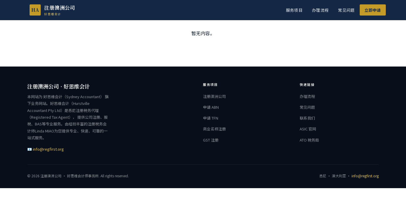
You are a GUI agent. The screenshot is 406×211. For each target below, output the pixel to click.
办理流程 (320, 10)
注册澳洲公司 (214, 96)
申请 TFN (210, 118)
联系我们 (307, 118)
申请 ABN (211, 107)
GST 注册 (211, 140)
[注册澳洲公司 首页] (47, 10)
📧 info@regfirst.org (45, 149)
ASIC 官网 (308, 129)
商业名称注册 (214, 129)
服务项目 (294, 10)
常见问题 (346, 10)
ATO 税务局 (309, 140)
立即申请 (372, 10)
